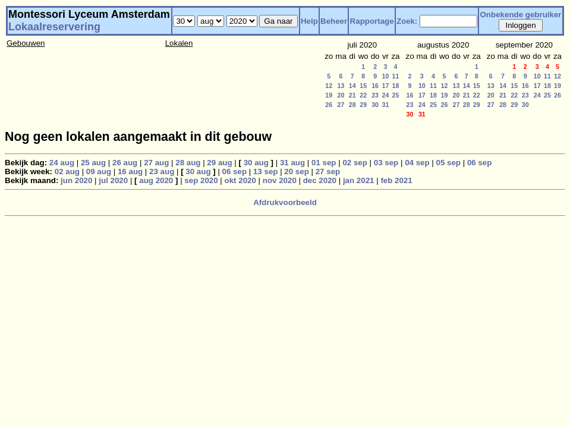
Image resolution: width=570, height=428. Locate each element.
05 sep (448, 162)
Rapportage (372, 21)
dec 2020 (319, 180)
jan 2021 (358, 180)
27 (341, 104)
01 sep (323, 162)
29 (363, 104)
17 (385, 85)
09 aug (98, 171)
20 (341, 95)
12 (328, 85)
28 (352, 104)
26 (328, 104)
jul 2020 (113, 180)
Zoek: (406, 21)
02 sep (354, 162)
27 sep (328, 171)
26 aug (124, 162)
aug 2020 (156, 180)
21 (352, 95)
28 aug (187, 162)
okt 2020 (240, 180)
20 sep (296, 171)
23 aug (161, 171)
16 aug (130, 171)
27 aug (156, 162)
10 (385, 76)
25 (395, 95)
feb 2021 (396, 180)
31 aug (292, 162)
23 (375, 95)
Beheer (333, 21)
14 (352, 85)
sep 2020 (201, 180)
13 (341, 85)
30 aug (256, 162)
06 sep (479, 162)
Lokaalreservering (54, 27)
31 (385, 104)
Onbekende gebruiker (521, 14)
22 (363, 95)
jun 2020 (76, 180)
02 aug (67, 171)
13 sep (265, 171)
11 (395, 76)
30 (375, 104)
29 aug (219, 162)
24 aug (61, 162)
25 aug (93, 162)
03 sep (386, 162)
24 (385, 95)
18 (395, 85)
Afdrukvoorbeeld (285, 202)
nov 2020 (280, 180)
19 (328, 95)
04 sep (417, 162)
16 (375, 85)
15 (363, 85)
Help (309, 21)
